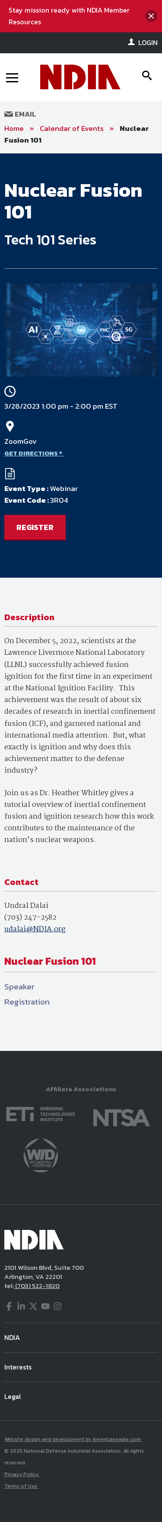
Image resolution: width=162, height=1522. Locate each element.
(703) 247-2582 (30, 918)
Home (14, 128)
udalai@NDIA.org (34, 929)
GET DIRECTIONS (31, 453)
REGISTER (35, 527)
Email (20, 114)
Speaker (19, 986)
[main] (81, 602)
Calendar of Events (72, 128)
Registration (27, 1001)
